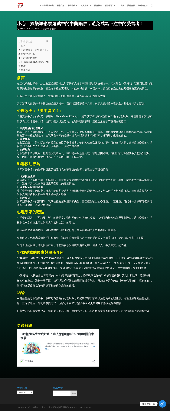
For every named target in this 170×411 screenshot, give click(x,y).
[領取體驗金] (162, 404)
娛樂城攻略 (143, 6)
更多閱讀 (25, 69)
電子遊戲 (71, 6)
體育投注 (98, 6)
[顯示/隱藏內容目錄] (46, 41)
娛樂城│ (36, 407)
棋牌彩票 (109, 6)
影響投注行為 (28, 53)
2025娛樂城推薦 (47, 6)
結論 (23, 65)
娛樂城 (53, 28)
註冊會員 (131, 6)
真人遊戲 (84, 6)
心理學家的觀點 (29, 57)
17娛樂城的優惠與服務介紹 (35, 61)
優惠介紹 (60, 6)
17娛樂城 (45, 28)
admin (22, 28)
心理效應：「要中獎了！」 (35, 49)
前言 (23, 45)
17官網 (121, 6)
